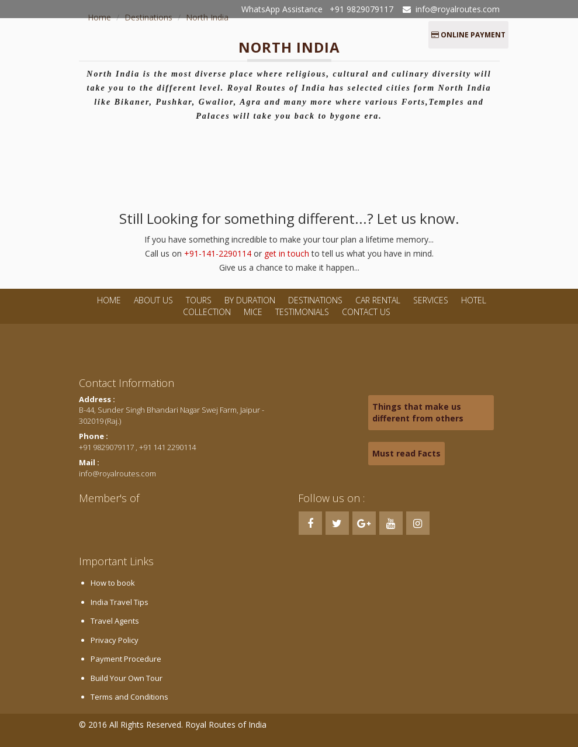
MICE (253, 311)
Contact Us (366, 311)
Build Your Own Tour (126, 678)
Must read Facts (406, 453)
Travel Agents (115, 620)
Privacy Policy (115, 640)
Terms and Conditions (129, 696)
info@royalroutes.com (458, 9)
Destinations (315, 300)
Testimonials (302, 311)
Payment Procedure (126, 658)
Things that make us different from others (417, 412)
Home (109, 300)
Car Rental (377, 300)
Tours (199, 300)
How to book (113, 582)
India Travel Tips (119, 602)
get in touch (286, 253)
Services (430, 300)
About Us (153, 300)
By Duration (251, 300)
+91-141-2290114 (217, 253)
